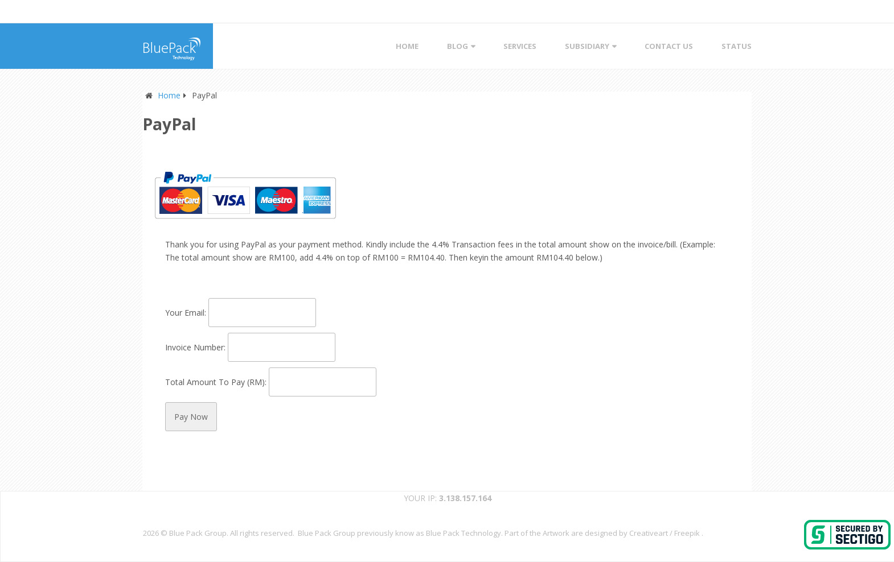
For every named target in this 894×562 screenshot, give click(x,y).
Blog (457, 46)
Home (407, 46)
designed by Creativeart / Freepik (642, 533)
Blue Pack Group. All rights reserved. (233, 533)
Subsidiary (587, 46)
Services (519, 46)
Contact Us (669, 46)
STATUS (736, 46)
